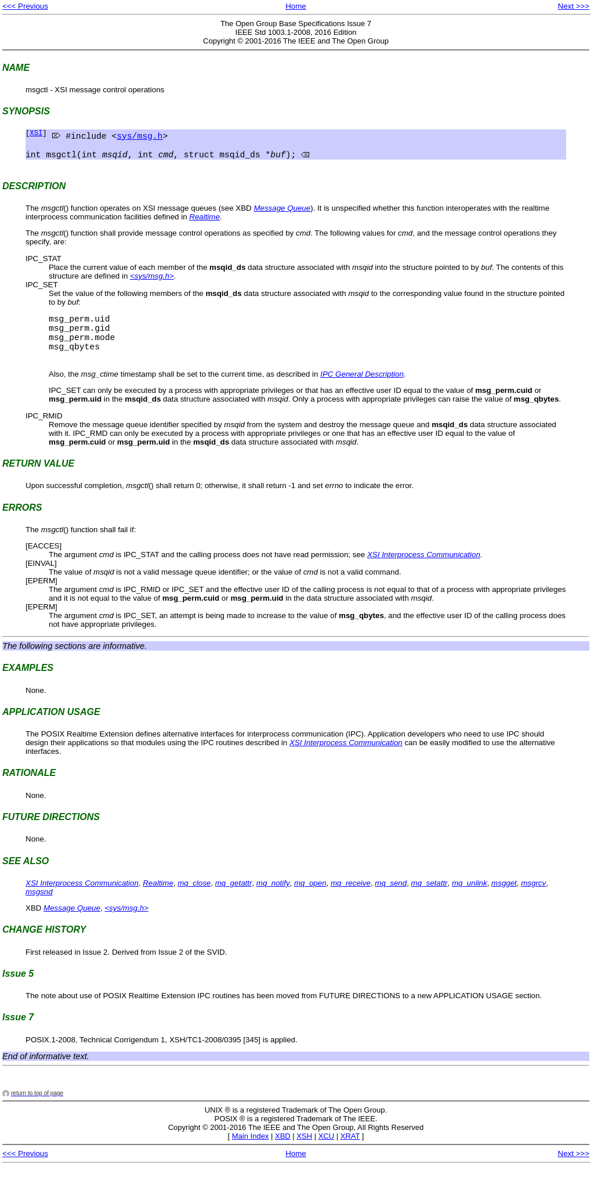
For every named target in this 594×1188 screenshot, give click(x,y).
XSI (36, 134)
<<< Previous (25, 6)
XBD (283, 1156)
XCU (326, 1156)
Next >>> (573, 6)
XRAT (350, 1156)
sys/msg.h (139, 137)
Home (295, 6)
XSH (304, 1156)
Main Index (250, 1156)
